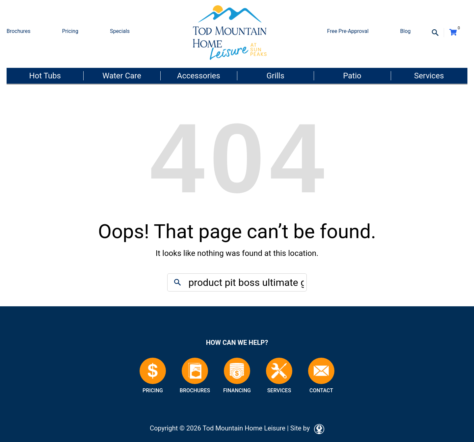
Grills (275, 75)
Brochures (18, 31)
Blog (405, 31)
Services (429, 75)
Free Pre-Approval (348, 31)
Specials (120, 31)
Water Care (121, 75)
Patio (352, 75)
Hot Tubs (45, 75)
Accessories (198, 75)
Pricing (70, 31)
